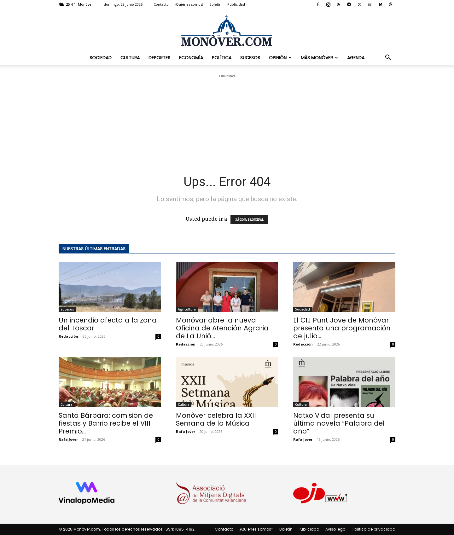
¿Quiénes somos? (189, 4)
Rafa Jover (68, 439)
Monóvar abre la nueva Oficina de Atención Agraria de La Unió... (222, 328)
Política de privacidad (373, 529)
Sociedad (101, 58)
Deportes (159, 58)
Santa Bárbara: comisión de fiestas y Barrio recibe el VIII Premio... (106, 423)
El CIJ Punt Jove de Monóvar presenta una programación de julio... (342, 328)
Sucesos (250, 58)
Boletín (215, 4)
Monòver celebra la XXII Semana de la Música (216, 419)
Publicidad (236, 4)
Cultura (130, 58)
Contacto (161, 4)
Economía (191, 58)
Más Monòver (319, 58)
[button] (387, 57)
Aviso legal (335, 529)
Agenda (355, 58)
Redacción (68, 336)
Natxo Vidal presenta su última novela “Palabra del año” (339, 423)
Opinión (280, 58)
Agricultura (187, 309)
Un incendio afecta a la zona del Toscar (108, 324)
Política (221, 58)
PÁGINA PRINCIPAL (249, 219)
